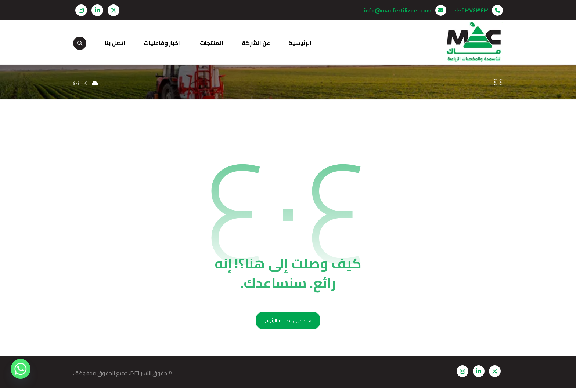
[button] (113, 10)
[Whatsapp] (20, 369)
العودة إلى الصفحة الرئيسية (288, 320)
